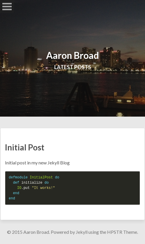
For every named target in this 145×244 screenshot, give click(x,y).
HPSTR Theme (122, 232)
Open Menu (7, 6)
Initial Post (24, 147)
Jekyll (82, 232)
